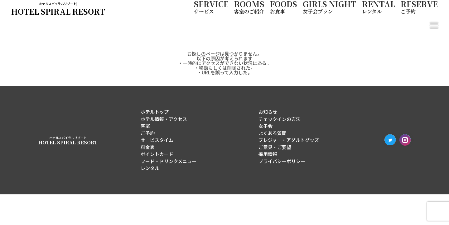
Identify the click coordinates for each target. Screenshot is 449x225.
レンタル (150, 168)
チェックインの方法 (279, 119)
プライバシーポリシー (281, 161)
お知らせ (267, 111)
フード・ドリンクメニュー (168, 161)
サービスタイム (157, 140)
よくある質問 (272, 133)
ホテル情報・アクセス (164, 119)
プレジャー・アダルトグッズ (288, 140)
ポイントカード (157, 154)
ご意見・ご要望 (274, 147)
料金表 (148, 147)
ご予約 (148, 133)
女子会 (265, 125)
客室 (145, 125)
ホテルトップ (155, 111)
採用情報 (267, 154)
